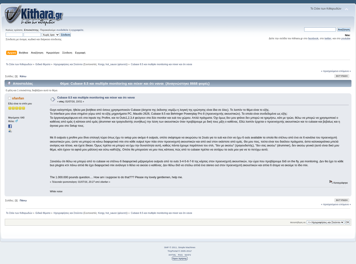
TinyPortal (173, 251)
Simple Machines (186, 247)
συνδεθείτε (62, 30)
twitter (327, 38)
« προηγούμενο (330, 71)
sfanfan (18, 98)
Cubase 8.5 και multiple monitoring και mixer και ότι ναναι (96, 97)
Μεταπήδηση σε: (298, 222)
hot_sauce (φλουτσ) (116, 64)
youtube (345, 38)
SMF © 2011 (170, 247)
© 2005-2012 (184, 251)
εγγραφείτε (77, 30)
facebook (313, 38)
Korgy (101, 64)
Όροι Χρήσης (180, 258)
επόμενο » (345, 71)
